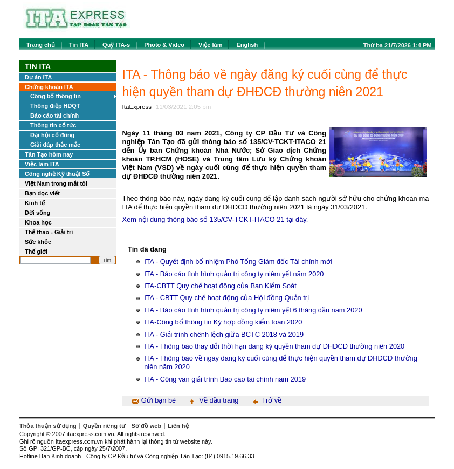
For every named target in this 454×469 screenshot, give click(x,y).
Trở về (272, 400)
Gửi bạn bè (158, 400)
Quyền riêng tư (104, 426)
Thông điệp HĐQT (55, 106)
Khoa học (38, 222)
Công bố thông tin (55, 96)
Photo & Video (164, 45)
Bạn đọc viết (42, 193)
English (247, 45)
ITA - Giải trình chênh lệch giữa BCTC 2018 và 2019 (224, 334)
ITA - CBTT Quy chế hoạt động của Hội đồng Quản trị (226, 298)
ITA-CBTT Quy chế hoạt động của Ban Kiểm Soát (220, 286)
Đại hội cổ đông (52, 135)
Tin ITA (78, 45)
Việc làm (210, 45)
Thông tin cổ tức (53, 125)
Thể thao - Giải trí (49, 232)
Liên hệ (178, 426)
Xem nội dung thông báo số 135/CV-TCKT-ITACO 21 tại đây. (215, 219)
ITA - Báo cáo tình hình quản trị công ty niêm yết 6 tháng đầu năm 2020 (253, 310)
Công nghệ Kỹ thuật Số (57, 174)
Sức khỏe (38, 242)
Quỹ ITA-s (116, 45)
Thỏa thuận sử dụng (48, 426)
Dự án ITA (38, 77)
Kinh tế (35, 203)
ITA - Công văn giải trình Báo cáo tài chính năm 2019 (225, 379)
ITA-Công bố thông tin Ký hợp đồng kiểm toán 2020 (223, 322)
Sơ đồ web (147, 426)
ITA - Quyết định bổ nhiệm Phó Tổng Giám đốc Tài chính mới (238, 261)
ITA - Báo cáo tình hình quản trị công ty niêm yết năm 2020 (234, 274)
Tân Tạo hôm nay (49, 154)
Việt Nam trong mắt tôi (56, 183)
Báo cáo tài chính (54, 115)
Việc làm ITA (42, 164)
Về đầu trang (218, 400)
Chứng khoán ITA (49, 87)
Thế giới (36, 251)
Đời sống (37, 212)
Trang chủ (40, 45)
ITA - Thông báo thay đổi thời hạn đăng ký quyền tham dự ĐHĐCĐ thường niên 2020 (274, 346)
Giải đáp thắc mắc (55, 144)
